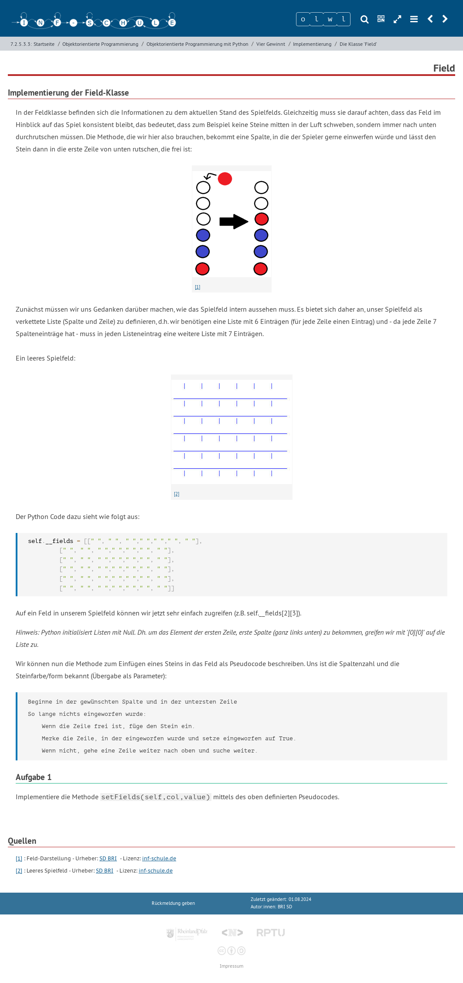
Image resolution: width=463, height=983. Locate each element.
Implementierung (312, 44)
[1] (197, 287)
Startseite (44, 44)
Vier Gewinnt (270, 44)
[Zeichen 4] (344, 19)
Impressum (231, 966)
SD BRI (108, 858)
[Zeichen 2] (316, 19)
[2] (176, 494)
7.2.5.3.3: (21, 44)
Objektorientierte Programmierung (100, 44)
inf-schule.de (159, 858)
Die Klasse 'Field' (358, 44)
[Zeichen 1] (303, 19)
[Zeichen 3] (330, 19)
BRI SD (285, 907)
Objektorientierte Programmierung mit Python (197, 44)
